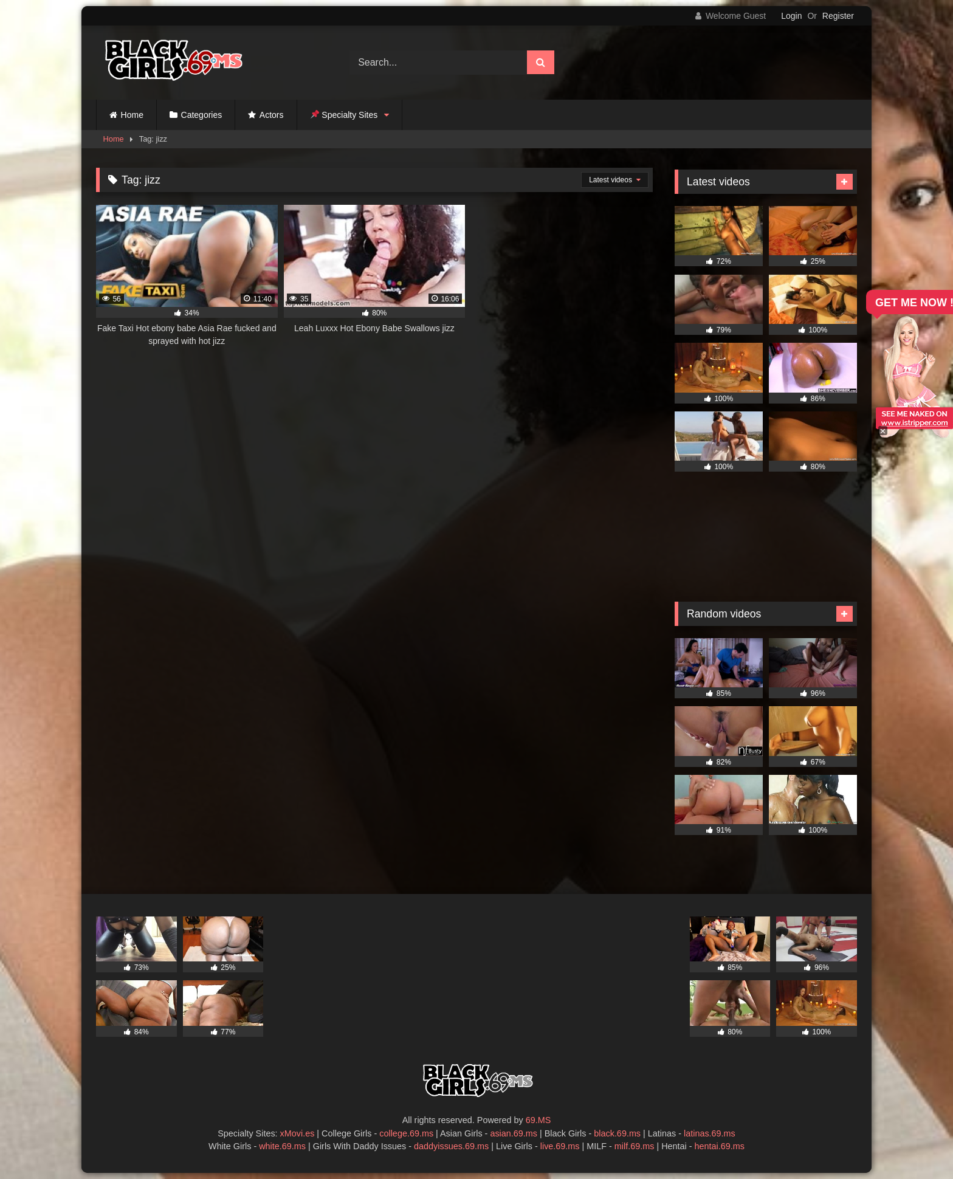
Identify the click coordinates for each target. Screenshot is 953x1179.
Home (132, 115)
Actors (272, 115)
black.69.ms (617, 1133)
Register (838, 16)
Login (791, 16)
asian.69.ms (513, 1133)
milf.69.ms (634, 1146)
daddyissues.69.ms (451, 1146)
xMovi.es (297, 1133)
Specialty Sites (344, 115)
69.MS (538, 1120)
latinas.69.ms (709, 1133)
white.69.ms (282, 1146)
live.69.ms (560, 1146)
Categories (201, 115)
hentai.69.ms (720, 1146)
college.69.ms (406, 1133)
